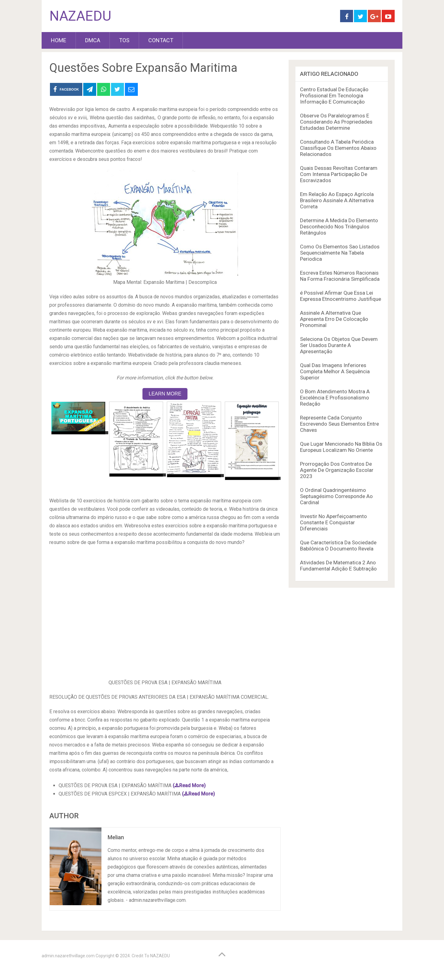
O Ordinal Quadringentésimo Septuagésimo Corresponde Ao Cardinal (336, 496)
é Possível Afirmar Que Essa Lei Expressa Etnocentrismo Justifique (340, 296)
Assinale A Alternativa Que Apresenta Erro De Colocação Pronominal (334, 319)
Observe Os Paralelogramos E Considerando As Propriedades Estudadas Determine (336, 121)
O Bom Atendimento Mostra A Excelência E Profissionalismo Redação (335, 397)
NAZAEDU (80, 16)
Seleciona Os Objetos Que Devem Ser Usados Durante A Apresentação (339, 345)
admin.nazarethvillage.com (68, 955)
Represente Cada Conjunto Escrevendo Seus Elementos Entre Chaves (339, 424)
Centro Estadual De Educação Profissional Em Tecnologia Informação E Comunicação (334, 95)
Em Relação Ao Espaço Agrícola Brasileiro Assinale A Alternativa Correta (337, 200)
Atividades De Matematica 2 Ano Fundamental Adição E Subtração (338, 565)
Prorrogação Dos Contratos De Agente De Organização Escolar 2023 (336, 470)
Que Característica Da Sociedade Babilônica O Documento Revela (338, 545)
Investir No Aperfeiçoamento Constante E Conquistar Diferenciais (333, 522)
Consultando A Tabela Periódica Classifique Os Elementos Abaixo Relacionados (338, 148)
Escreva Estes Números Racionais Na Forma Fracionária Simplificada (340, 276)
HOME (58, 40)
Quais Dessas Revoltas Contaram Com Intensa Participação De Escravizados (338, 174)
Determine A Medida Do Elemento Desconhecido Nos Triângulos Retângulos (339, 226)
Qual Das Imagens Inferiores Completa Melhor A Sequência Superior (335, 371)
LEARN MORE (165, 393)
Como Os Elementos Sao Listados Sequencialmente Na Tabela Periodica (340, 252)
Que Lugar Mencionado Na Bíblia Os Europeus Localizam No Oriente (341, 447)
